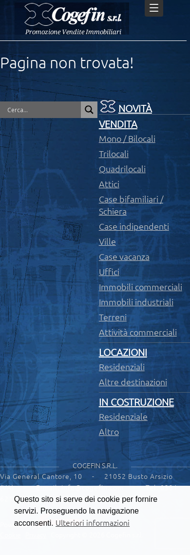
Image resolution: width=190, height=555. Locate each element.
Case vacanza (124, 256)
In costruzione (136, 402)
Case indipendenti (134, 226)
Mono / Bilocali (127, 138)
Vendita (118, 124)
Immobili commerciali (140, 287)
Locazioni (123, 352)
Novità (135, 108)
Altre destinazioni (133, 382)
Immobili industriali (136, 302)
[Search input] (42, 109)
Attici (109, 184)
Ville (107, 241)
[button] (20, 544)
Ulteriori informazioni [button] (93, 522)
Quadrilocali (122, 169)
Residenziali (122, 367)
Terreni (113, 317)
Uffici (109, 272)
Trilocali (114, 154)
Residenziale (123, 416)
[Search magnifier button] (89, 109)
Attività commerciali (138, 332)
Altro (109, 431)
